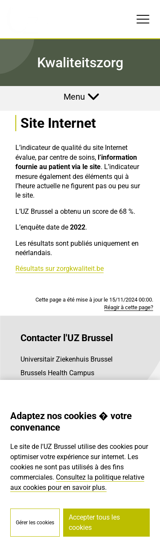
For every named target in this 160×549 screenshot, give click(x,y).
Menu (74, 97)
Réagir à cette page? (128, 307)
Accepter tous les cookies (94, 522)
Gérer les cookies (35, 523)
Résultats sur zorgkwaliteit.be (59, 268)
